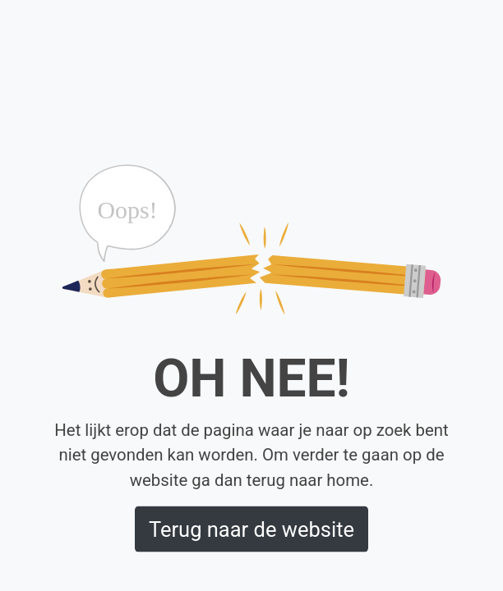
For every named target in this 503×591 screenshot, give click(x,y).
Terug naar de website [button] (251, 528)
